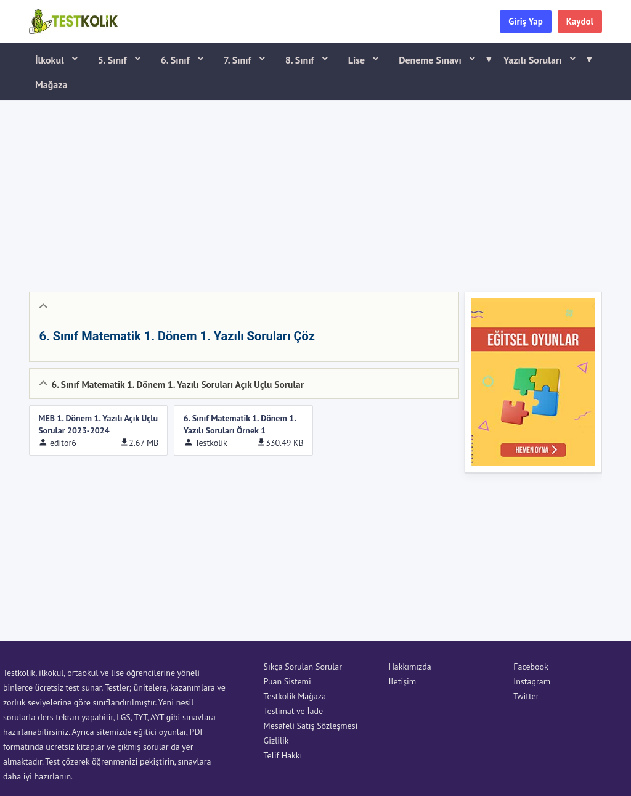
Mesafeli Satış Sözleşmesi (311, 725)
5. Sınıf (113, 60)
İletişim (402, 681)
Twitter (526, 696)
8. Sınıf (301, 60)
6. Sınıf (176, 60)
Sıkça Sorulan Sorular (303, 666)
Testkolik (211, 442)
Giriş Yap (525, 21)
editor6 (63, 442)
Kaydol (579, 21)
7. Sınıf (239, 60)
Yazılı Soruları (543, 59)
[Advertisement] (315, 193)
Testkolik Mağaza (295, 696)
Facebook (530, 666)
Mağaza (51, 84)
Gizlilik (276, 740)
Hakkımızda (409, 666)
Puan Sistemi (287, 681)
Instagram (531, 681)
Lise (357, 60)
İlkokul (51, 60)
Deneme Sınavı (441, 59)
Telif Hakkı (283, 755)
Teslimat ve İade (294, 710)
